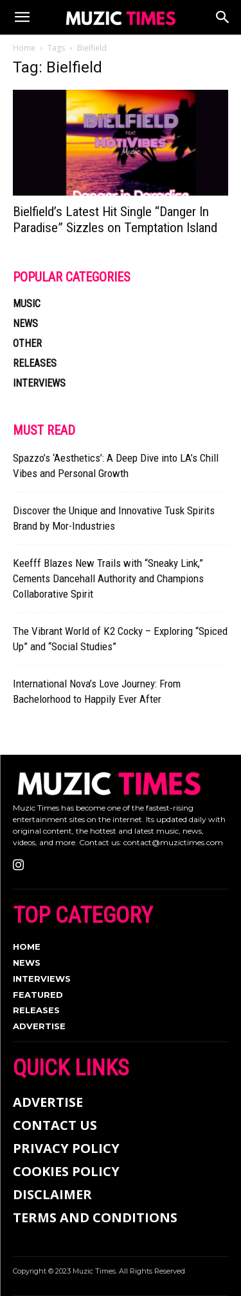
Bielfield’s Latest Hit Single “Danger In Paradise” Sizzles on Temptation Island (115, 219)
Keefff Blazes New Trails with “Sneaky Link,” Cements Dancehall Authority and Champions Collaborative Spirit (108, 578)
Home (24, 47)
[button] (21, 17)
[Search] (223, 17)
